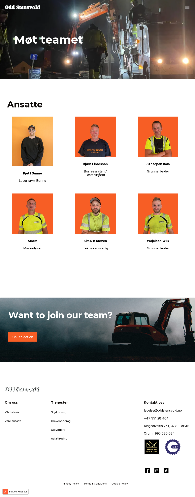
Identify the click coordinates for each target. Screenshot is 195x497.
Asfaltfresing (59, 438)
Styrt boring (58, 412)
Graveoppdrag (61, 421)
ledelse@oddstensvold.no (163, 410)
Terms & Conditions (95, 483)
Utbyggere (58, 429)
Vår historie (12, 412)
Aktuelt (14, 448)
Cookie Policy (120, 483)
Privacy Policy (71, 483)
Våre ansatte (13, 421)
